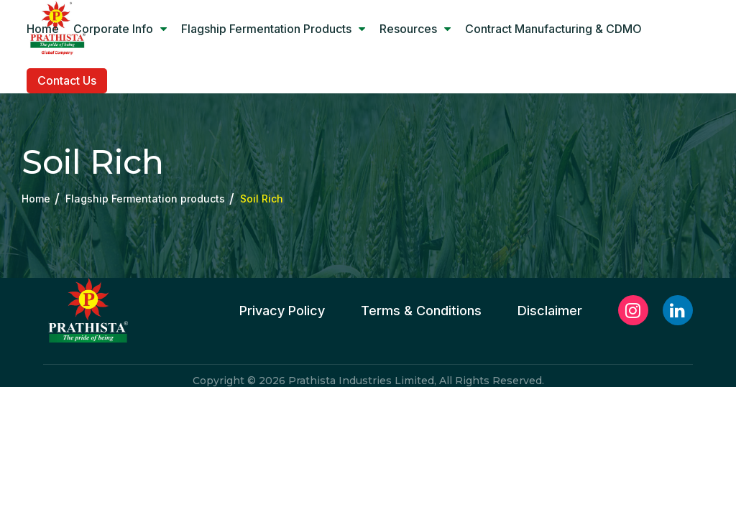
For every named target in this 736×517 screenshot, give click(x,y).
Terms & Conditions (421, 311)
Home (43, 29)
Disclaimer (550, 311)
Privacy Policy (282, 311)
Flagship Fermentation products (273, 29)
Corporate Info (120, 29)
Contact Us (66, 80)
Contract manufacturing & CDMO (553, 29)
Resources (415, 29)
